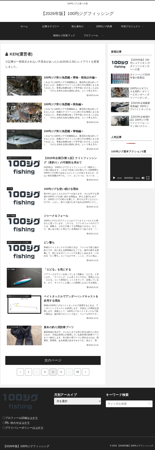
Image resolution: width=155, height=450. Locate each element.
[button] (149, 403)
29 (77, 372)
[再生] (114, 177)
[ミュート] (143, 177)
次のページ (53, 360)
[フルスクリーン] (147, 177)
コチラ (34, 417)
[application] (131, 169)
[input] (129, 403)
